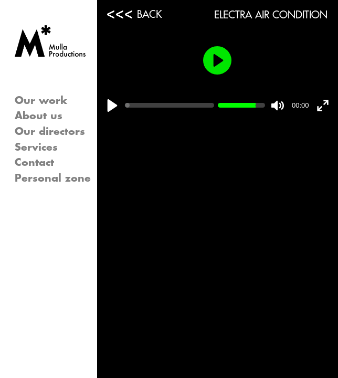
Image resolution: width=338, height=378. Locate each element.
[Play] (112, 106)
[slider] (169, 105)
